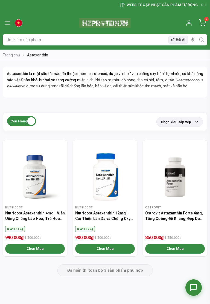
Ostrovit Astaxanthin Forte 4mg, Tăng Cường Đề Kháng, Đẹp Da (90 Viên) (174, 216)
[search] (201, 40)
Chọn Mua (35, 248)
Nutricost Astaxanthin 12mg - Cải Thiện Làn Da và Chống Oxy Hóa (102, 216)
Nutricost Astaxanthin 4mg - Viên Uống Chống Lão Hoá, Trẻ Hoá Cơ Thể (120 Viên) (35, 216)
